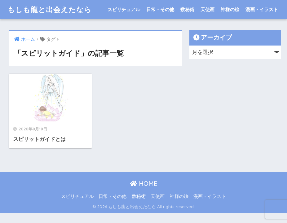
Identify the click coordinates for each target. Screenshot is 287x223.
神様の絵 (230, 9)
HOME (143, 183)
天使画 (207, 9)
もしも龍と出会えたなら (49, 9)
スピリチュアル (124, 9)
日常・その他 (160, 9)
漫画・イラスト (261, 9)
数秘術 (187, 9)
